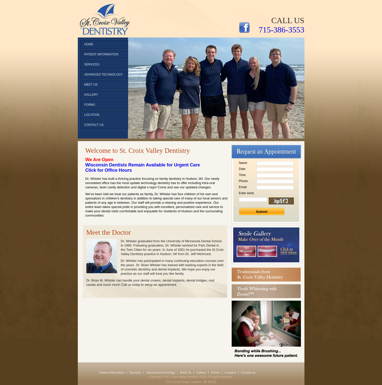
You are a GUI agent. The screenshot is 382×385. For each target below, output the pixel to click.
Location (91, 115)
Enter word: (246, 193)
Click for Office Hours (108, 170)
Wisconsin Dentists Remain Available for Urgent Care (142, 164)
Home (88, 44)
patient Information (101, 54)
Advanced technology (103, 74)
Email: (243, 187)
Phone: (244, 181)
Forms (89, 105)
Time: (243, 175)
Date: (242, 169)
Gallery (91, 94)
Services (91, 64)
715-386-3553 (281, 29)
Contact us (94, 125)
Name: (243, 163)
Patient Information (112, 372)
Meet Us (91, 84)
